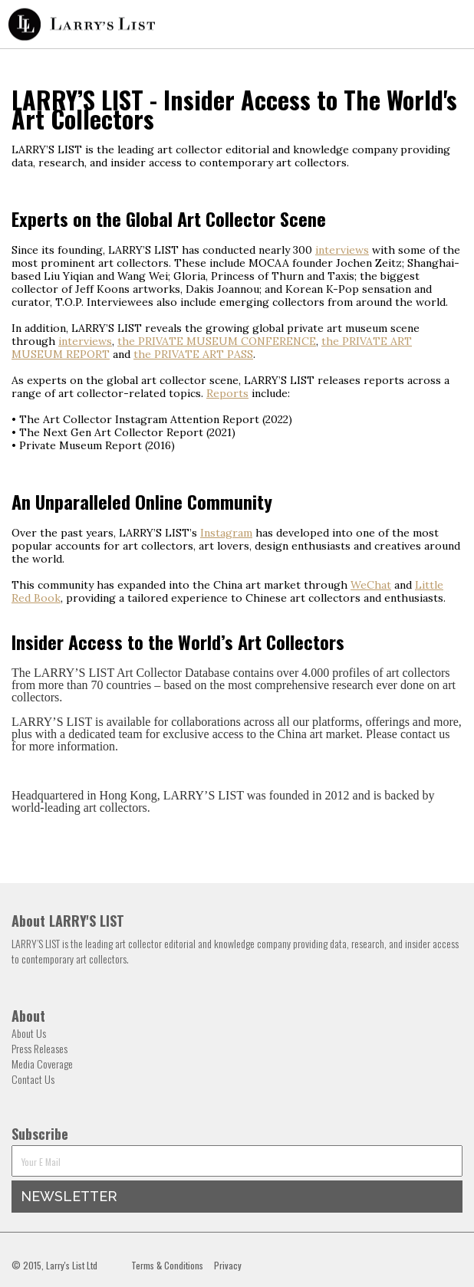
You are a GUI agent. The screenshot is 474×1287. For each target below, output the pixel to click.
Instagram (226, 533)
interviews (342, 250)
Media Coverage (42, 1064)
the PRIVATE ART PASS (193, 354)
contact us (424, 733)
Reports (227, 393)
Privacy (228, 1265)
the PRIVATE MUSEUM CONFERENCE (216, 341)
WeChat (371, 585)
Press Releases (39, 1048)
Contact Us (33, 1079)
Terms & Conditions (167, 1265)
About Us (29, 1033)
